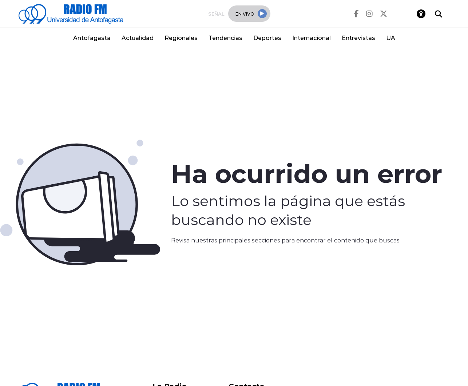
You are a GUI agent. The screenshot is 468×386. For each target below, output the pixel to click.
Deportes (267, 37)
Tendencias (225, 37)
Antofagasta (92, 37)
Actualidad (138, 37)
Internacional (311, 37)
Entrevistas (358, 37)
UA (390, 37)
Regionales (181, 37)
